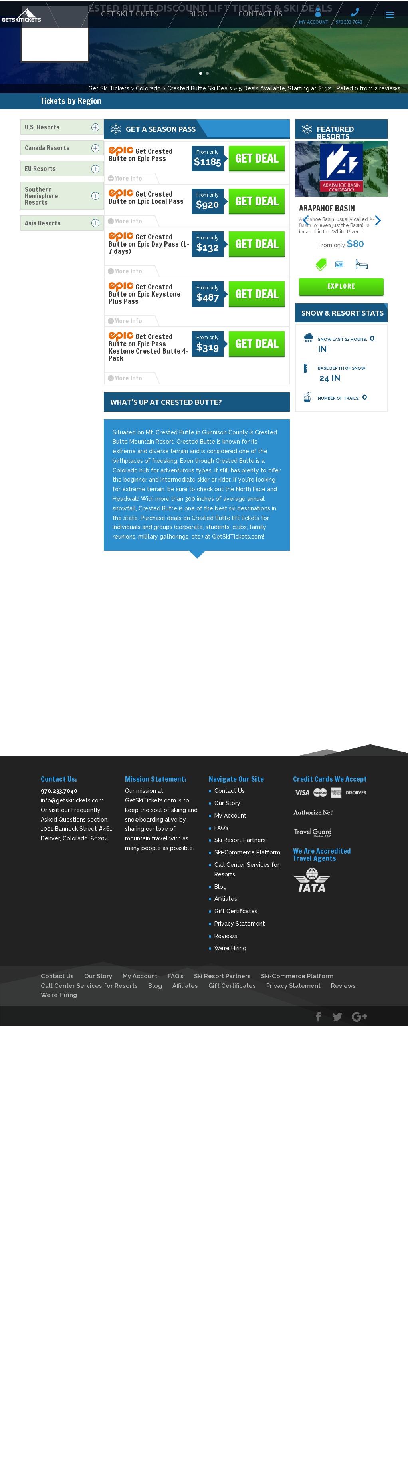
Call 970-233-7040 (357, 13)
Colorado (148, 88)
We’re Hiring (230, 948)
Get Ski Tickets (129, 14)
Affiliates (225, 899)
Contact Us (260, 14)
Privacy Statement (239, 923)
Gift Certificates (235, 911)
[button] (305, 220)
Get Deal (256, 158)
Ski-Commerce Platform (247, 852)
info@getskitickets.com (72, 800)
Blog (198, 14)
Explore (341, 286)
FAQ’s (221, 828)
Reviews (225, 936)
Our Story (227, 803)
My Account (320, 13)
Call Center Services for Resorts (89, 985)
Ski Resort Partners (240, 840)
